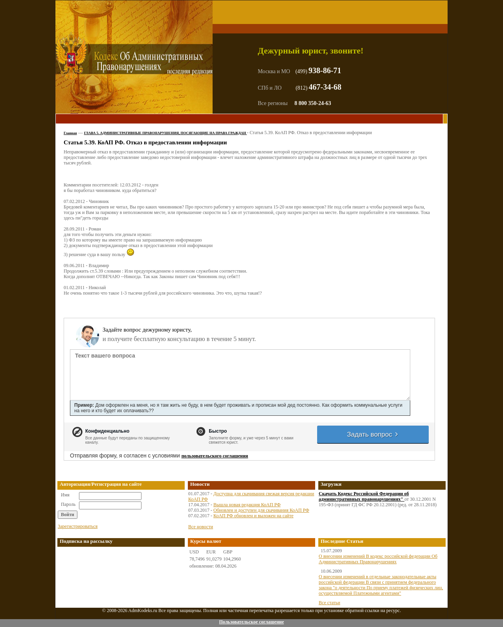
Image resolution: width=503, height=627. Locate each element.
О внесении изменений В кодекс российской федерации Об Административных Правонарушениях (378, 558)
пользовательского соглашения (215, 456)
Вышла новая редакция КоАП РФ (247, 504)
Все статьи (329, 602)
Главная (70, 133)
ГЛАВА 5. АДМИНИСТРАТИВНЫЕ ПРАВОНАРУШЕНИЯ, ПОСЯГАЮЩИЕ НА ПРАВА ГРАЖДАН (165, 133)
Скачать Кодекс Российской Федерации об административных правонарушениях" (364, 496)
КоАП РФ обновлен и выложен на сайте (253, 515)
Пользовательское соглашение (251, 622)
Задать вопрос (373, 434)
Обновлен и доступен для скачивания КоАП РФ (261, 510)
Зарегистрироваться (77, 526)
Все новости (200, 526)
